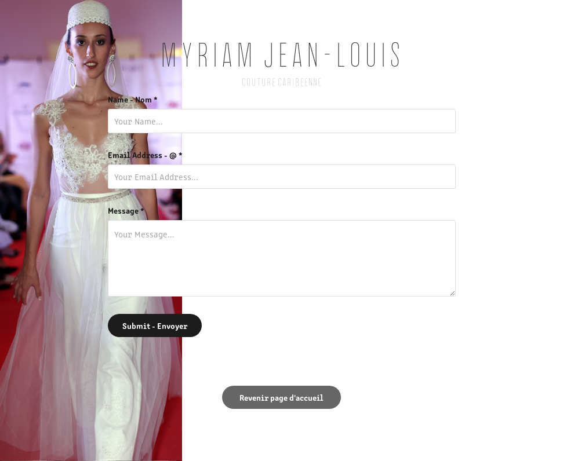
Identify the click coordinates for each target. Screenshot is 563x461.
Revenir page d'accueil (281, 397)
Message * (126, 210)
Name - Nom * (133, 99)
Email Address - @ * (145, 155)
